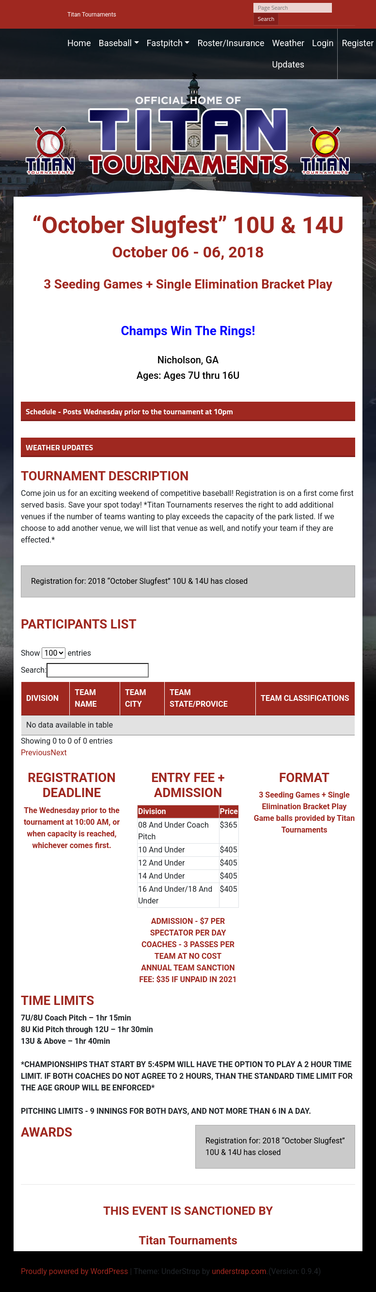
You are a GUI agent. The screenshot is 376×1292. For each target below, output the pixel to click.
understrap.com (239, 1271)
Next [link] (59, 752)
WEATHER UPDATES (59, 447)
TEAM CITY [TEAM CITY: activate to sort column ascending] (135, 698)
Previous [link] (36, 752)
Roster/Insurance (230, 43)
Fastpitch (165, 43)
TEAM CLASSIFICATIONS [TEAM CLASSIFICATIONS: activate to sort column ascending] (305, 698)
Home (79, 43)
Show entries (56, 653)
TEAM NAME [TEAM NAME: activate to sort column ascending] (85, 698)
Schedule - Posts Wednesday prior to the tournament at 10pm (129, 411)
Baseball (115, 43)
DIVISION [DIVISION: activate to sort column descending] (42, 698)
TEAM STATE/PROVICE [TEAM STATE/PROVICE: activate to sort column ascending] (199, 698)
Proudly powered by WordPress (74, 1271)
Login (322, 43)
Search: (85, 670)
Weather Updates (288, 53)
